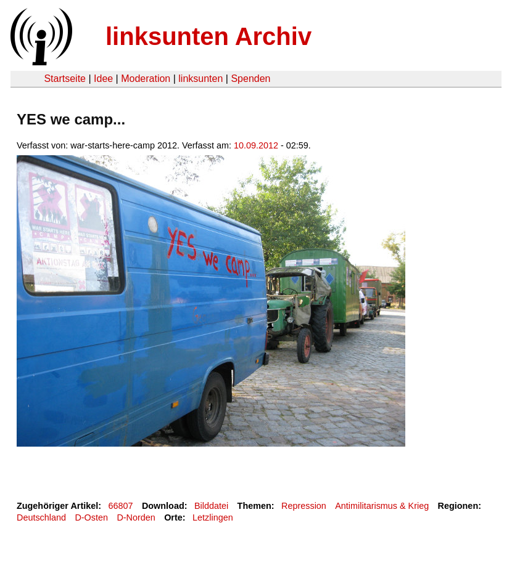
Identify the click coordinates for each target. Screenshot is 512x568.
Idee (103, 78)
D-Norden (136, 517)
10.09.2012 (256, 145)
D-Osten (91, 517)
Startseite (65, 78)
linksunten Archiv (208, 36)
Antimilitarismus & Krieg (382, 506)
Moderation (145, 78)
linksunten (200, 78)
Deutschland (41, 517)
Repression (303, 506)
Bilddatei (211, 506)
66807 (121, 506)
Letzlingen (212, 517)
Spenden (250, 78)
